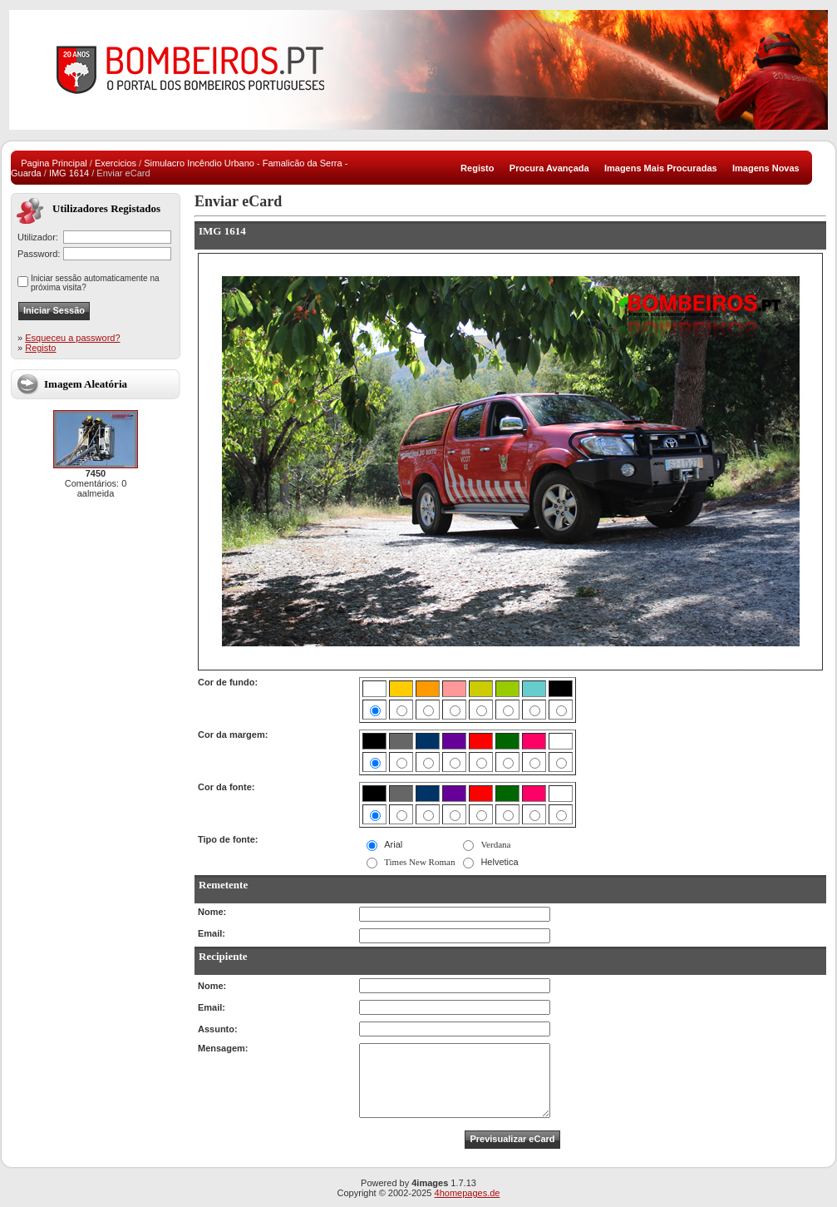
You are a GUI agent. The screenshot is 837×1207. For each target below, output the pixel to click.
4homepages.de (467, 1193)
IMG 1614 (69, 173)
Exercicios (115, 163)
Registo (40, 348)
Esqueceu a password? (72, 338)
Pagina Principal (54, 163)
